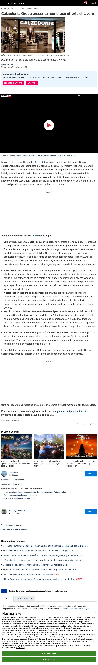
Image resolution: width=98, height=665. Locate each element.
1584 (50, 619)
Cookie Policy (20, 648)
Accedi (93, 3)
